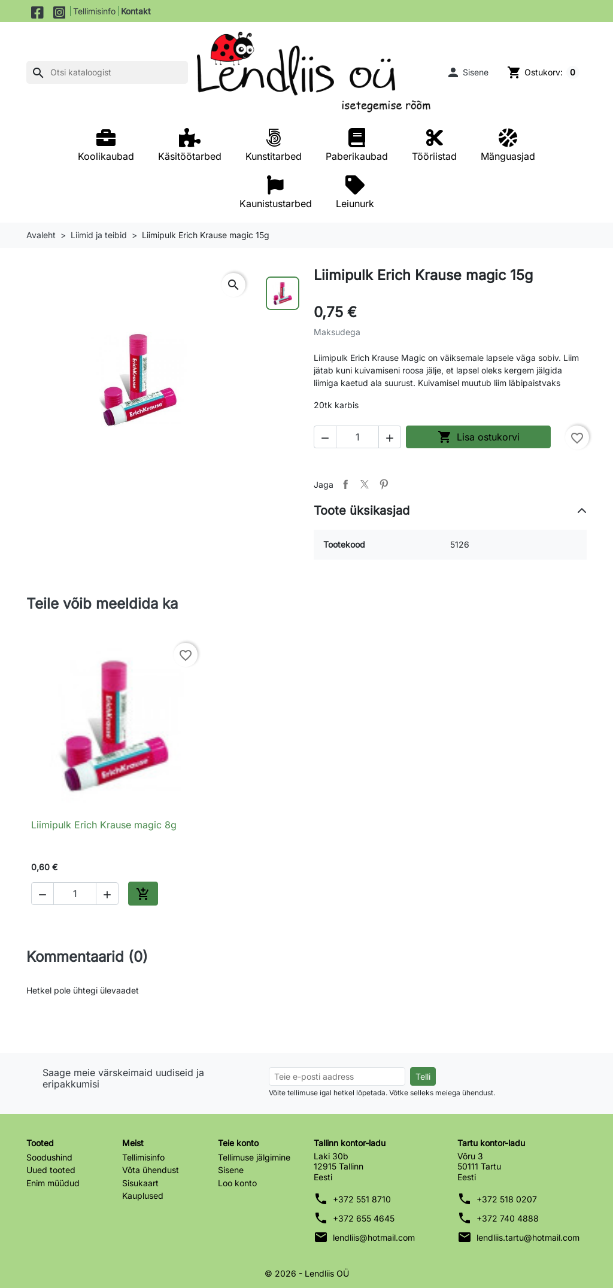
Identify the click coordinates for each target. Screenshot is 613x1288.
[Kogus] (357, 437)
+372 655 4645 (363, 1218)
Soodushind (49, 1157)
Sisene (231, 1170)
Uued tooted (50, 1170)
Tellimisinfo (94, 11)
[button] (466, 72)
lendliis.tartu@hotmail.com (528, 1237)
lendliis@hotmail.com (374, 1237)
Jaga (345, 484)
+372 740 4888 (508, 1218)
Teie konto (238, 1143)
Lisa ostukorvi (479, 437)
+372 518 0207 (507, 1199)
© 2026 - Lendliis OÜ (307, 1273)
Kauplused (142, 1195)
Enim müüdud (53, 1183)
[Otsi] (107, 72)
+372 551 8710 (362, 1199)
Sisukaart (140, 1183)
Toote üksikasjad (361, 510)
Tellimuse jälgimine (254, 1157)
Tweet (364, 484)
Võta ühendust (150, 1170)
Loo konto (237, 1183)
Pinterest (384, 484)
